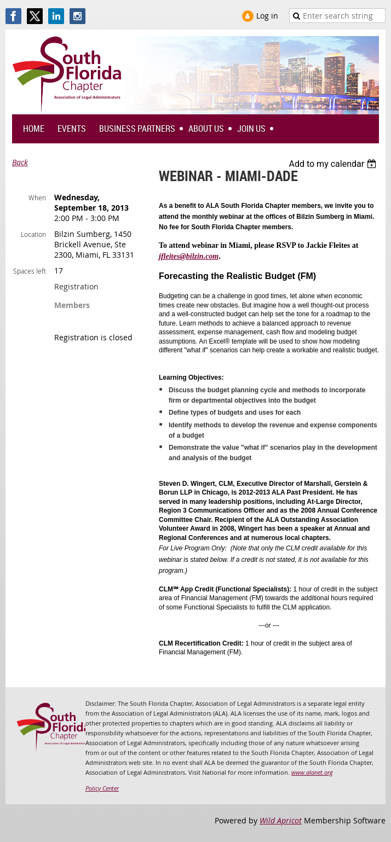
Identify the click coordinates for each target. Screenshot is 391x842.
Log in (267, 15)
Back (20, 162)
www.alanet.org (312, 772)
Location (33, 234)
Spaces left (29, 270)
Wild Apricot (281, 820)
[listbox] (334, 164)
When (37, 197)
